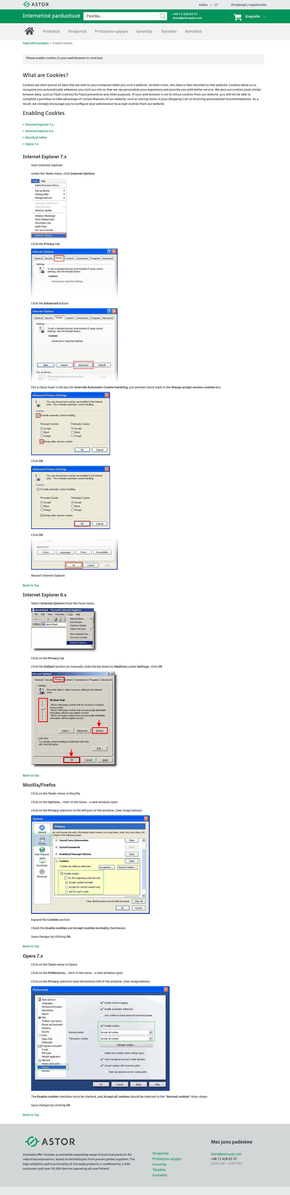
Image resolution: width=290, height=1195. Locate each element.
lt (216, 5)
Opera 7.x (31, 144)
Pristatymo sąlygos (166, 1159)
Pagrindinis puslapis (36, 43)
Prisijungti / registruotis (249, 5)
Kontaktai (159, 1175)
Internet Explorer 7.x (39, 125)
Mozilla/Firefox (36, 138)
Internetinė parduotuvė (51, 16)
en (211, 5)
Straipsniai (160, 1154)
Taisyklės (159, 1170)
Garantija (159, 1165)
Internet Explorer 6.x (39, 131)
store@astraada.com (187, 18)
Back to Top (31, 585)
